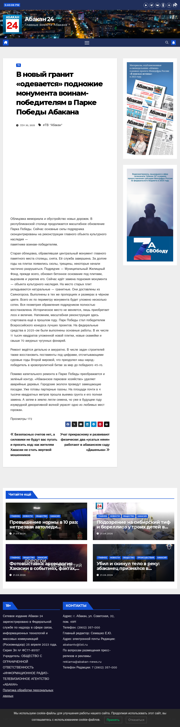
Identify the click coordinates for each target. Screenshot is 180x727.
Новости (28, 516)
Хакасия (55, 516)
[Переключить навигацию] (87, 43)
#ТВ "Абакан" (52, 125)
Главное (15, 516)
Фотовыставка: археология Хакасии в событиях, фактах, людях (42, 568)
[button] (166, 42)
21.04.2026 (19, 534)
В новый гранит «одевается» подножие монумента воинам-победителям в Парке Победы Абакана (59, 93)
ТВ (18, 65)
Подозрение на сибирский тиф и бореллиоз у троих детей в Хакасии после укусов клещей (133, 526)
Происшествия (145, 558)
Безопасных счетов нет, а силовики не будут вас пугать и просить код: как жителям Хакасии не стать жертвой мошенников (33, 445)
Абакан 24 (39, 19)
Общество (41, 516)
